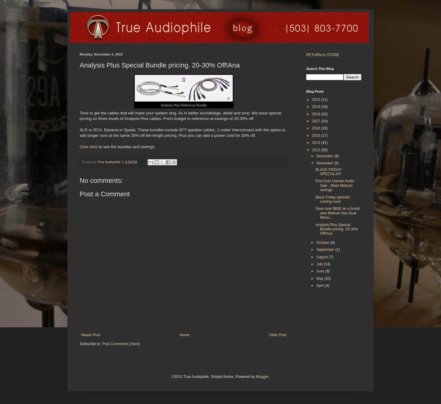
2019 (316, 107)
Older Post (277, 335)
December (325, 156)
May (320, 278)
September (325, 250)
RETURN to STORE (322, 55)
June (320, 271)
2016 (316, 128)
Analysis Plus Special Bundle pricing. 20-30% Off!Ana (336, 229)
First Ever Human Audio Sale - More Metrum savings (334, 185)
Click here (89, 146)
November (325, 163)
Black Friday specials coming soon (332, 199)
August (322, 257)
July (320, 264)
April (320, 285)
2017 (316, 121)
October (323, 242)
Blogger (262, 377)
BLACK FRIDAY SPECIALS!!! (328, 171)
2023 (316, 100)
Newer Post (90, 335)
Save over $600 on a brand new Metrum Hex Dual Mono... (337, 213)
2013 (316, 150)
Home (185, 335)
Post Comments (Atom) (121, 344)
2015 (316, 135)
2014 (316, 142)
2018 (316, 114)
